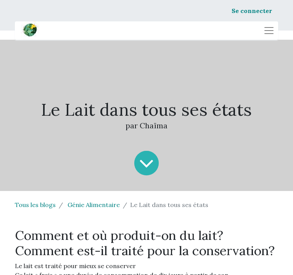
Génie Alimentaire (94, 205)
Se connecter (252, 11)
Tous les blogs (35, 205)
